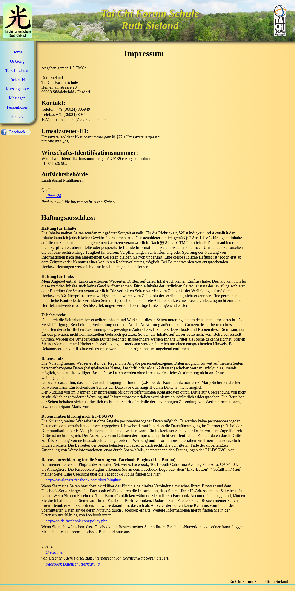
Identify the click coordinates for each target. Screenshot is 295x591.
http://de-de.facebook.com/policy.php (76, 521)
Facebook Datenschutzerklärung (73, 564)
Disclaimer (55, 552)
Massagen (17, 98)
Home (17, 52)
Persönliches (17, 107)
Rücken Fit (17, 79)
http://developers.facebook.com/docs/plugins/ (83, 480)
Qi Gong (17, 61)
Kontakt (17, 116)
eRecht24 (53, 196)
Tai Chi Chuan (17, 70)
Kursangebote (17, 89)
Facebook (17, 132)
